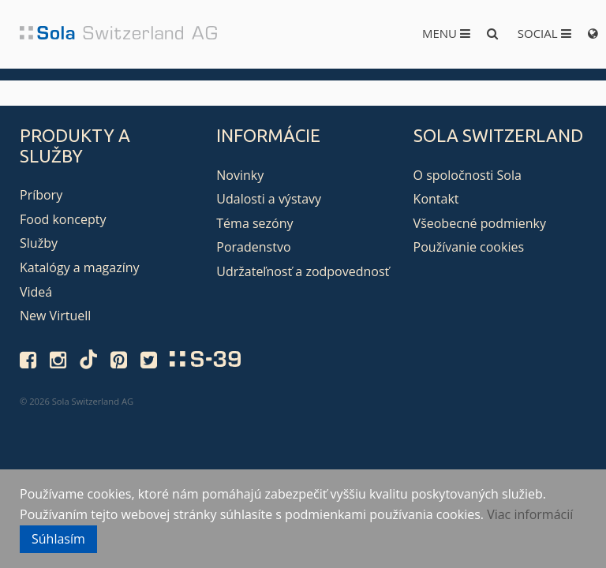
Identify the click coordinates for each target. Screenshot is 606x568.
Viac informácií (530, 514)
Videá (36, 292)
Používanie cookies (468, 247)
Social (544, 33)
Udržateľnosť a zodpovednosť (302, 271)
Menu (446, 33)
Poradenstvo (253, 247)
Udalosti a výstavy (268, 198)
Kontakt (436, 198)
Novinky (240, 175)
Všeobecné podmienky (479, 223)
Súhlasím (58, 538)
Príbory (41, 195)
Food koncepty (63, 219)
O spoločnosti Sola (467, 175)
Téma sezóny (254, 223)
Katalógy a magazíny (80, 267)
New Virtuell (55, 315)
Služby (39, 243)
